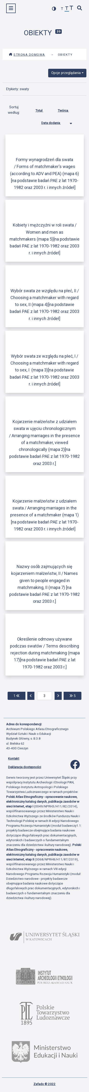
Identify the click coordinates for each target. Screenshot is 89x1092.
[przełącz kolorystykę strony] (54, 8)
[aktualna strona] (44, 696)
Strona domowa (27, 54)
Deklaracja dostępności (24, 767)
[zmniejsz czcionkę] (62, 9)
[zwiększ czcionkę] (71, 8)
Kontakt (13, 758)
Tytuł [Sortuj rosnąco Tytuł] (42, 109)
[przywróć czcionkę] (67, 9)
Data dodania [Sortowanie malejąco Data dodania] (54, 122)
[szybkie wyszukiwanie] (79, 8)
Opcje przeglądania (66, 73)
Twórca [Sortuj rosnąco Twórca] (67, 109)
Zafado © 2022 (44, 1084)
